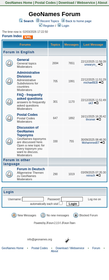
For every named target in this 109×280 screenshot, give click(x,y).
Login (63, 25)
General (23, 60)
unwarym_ (90, 64)
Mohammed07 (90, 142)
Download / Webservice (76, 3)
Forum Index (12, 36)
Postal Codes (45, 3)
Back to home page (79, 21)
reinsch (90, 175)
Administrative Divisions (28, 74)
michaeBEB (91, 82)
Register (46, 25)
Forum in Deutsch (31, 169)
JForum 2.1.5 (52, 223)
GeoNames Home (18, 3)
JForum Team (68, 223)
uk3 (91, 103)
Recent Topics (49, 21)
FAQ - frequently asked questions (30, 97)
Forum (96, 248)
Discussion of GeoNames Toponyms (28, 131)
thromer (90, 119)
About (102, 3)
